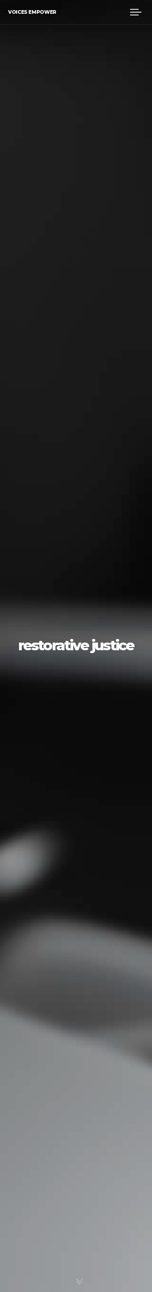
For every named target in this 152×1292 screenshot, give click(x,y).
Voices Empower (32, 12)
